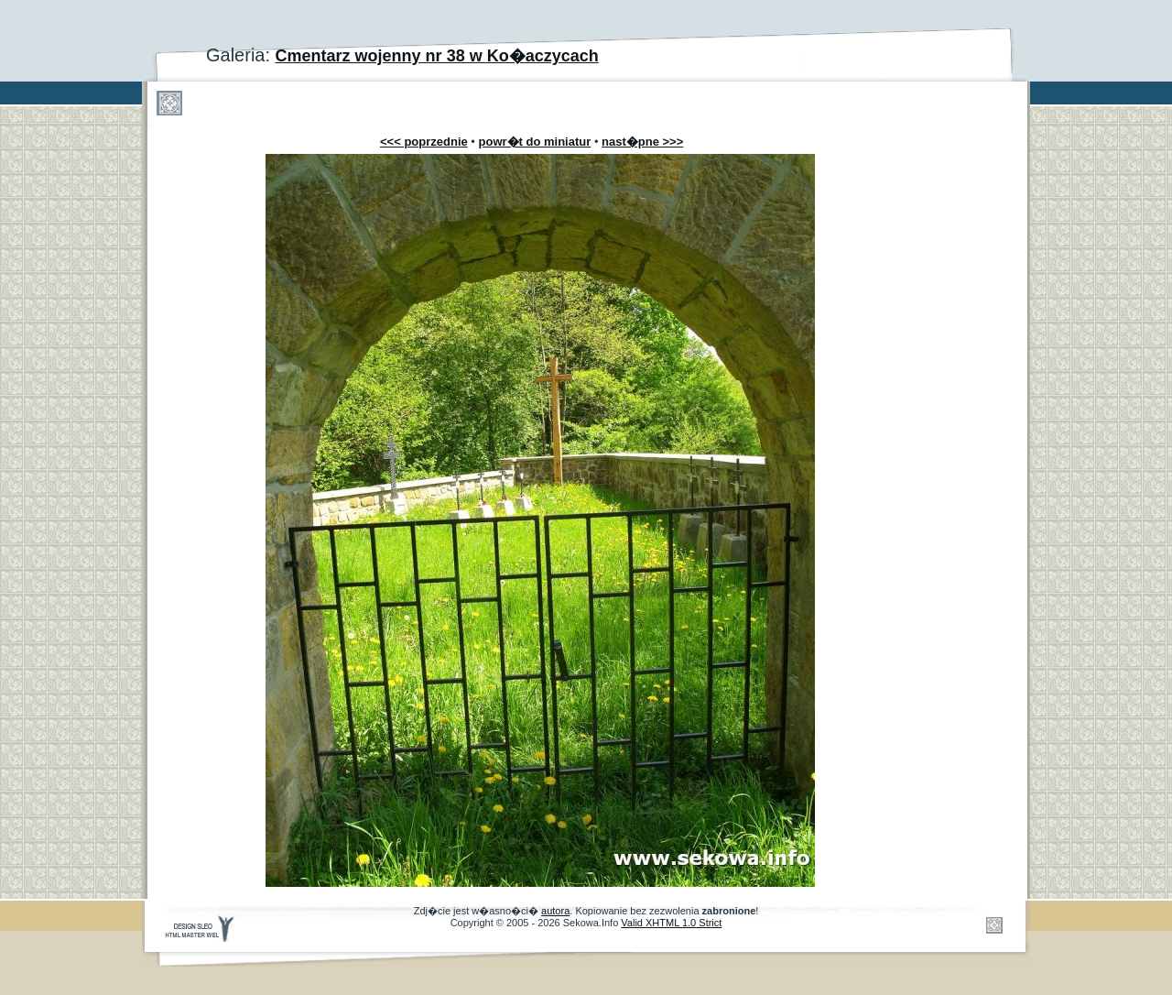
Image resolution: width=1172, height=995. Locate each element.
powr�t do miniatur (535, 141)
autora (555, 910)
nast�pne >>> (642, 141)
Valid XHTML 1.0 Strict (671, 922)
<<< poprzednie (424, 141)
